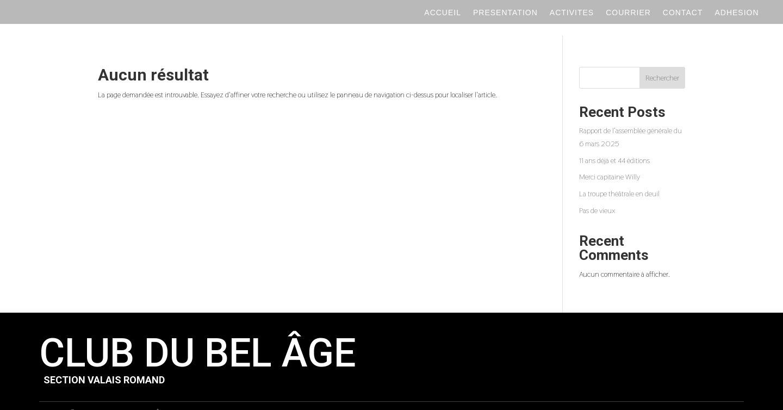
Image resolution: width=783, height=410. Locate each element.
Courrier (628, 13)
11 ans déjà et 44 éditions (614, 146)
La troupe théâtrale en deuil (619, 179)
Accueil (442, 13)
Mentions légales (434, 398)
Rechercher (662, 63)
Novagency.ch (723, 398)
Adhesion (736, 13)
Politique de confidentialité (362, 398)
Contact (683, 13)
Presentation (505, 13)
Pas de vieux (597, 196)
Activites (572, 13)
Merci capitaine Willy (609, 162)
